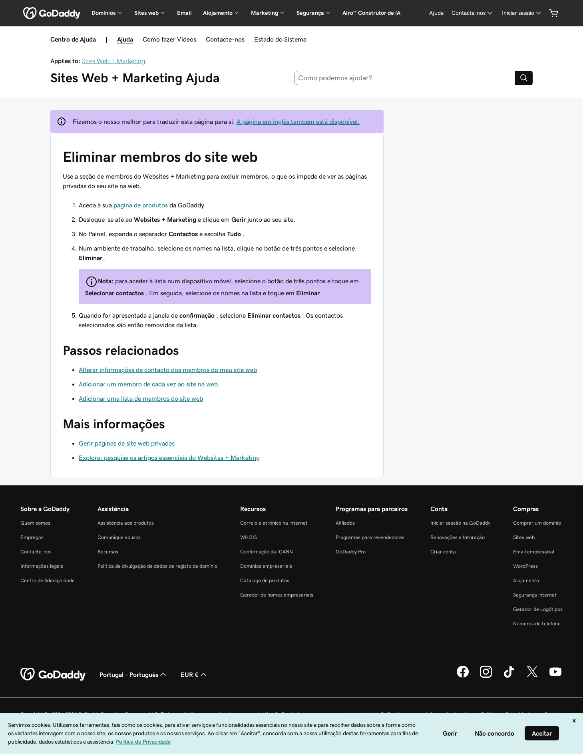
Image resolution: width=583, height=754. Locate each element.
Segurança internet (535, 594)
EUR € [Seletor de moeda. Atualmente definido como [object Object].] (194, 674)
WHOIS (248, 537)
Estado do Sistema (280, 39)
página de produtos (140, 205)
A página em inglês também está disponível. (298, 121)
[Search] (524, 78)
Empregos (32, 537)
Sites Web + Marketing (113, 61)
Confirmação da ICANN (266, 551)
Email (184, 13)
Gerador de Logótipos (538, 609)
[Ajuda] (436, 13)
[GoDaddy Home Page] (53, 674)
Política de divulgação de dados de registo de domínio (157, 566)
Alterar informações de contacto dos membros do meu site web (168, 369)
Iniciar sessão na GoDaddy (460, 522)
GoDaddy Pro (351, 551)
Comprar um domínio (537, 522)
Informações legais (41, 566)
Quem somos (35, 522)
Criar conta (443, 551)
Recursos (107, 551)
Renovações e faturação (457, 537)
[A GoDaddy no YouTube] (555, 676)
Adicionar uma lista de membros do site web (141, 398)
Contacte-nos (225, 39)
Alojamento (526, 580)
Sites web (524, 537)
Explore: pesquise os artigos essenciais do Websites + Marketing (169, 457)
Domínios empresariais (266, 566)
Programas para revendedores (370, 537)
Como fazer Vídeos (169, 39)
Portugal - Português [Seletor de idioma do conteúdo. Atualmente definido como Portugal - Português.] (133, 674)
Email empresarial (533, 551)
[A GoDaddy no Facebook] (463, 676)
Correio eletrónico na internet (274, 522)
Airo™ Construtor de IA (371, 13)
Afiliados (345, 522)
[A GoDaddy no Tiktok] (509, 676)
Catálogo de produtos (264, 580)
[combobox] (404, 78)
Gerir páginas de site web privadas (127, 443)
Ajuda (125, 39)
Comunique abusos (119, 537)
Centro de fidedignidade (47, 580)
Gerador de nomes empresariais (276, 594)
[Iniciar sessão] (522, 13)
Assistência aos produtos (125, 522)
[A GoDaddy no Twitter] (532, 676)
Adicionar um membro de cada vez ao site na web (148, 384)
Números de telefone (537, 623)
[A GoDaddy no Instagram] (486, 676)
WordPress (525, 566)
